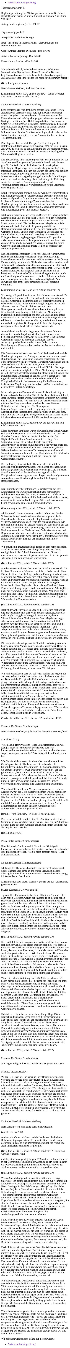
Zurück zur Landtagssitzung (22, 2)
